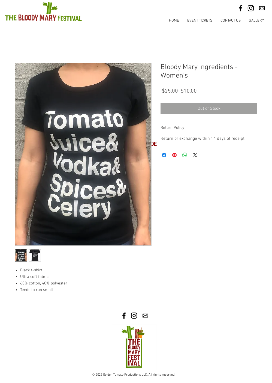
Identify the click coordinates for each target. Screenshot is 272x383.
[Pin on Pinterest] (174, 155)
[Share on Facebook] (164, 155)
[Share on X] (195, 155)
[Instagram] (251, 8)
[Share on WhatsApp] (185, 155)
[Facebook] (241, 8)
